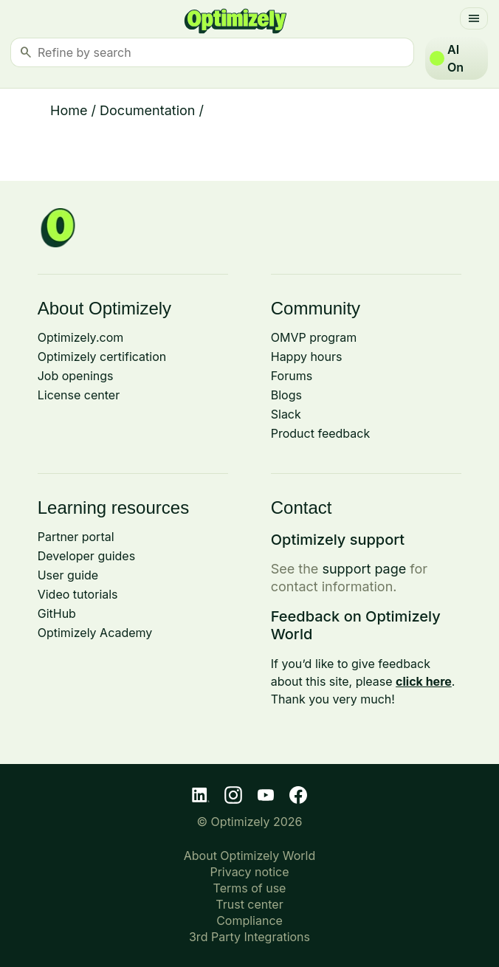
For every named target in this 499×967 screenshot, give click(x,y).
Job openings (76, 375)
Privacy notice (249, 871)
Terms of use (249, 888)
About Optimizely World (250, 855)
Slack (286, 414)
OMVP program (314, 337)
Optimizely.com (81, 337)
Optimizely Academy (95, 632)
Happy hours (307, 356)
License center (79, 395)
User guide (68, 575)
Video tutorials (78, 594)
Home (68, 110)
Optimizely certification (102, 356)
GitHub (57, 613)
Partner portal (76, 536)
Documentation (147, 110)
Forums (291, 375)
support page (364, 569)
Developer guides (86, 555)
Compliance (249, 920)
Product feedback (320, 433)
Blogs (286, 395)
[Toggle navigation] (474, 18)
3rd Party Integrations (249, 936)
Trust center (249, 904)
